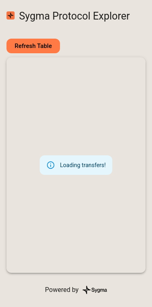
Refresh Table (33, 46)
